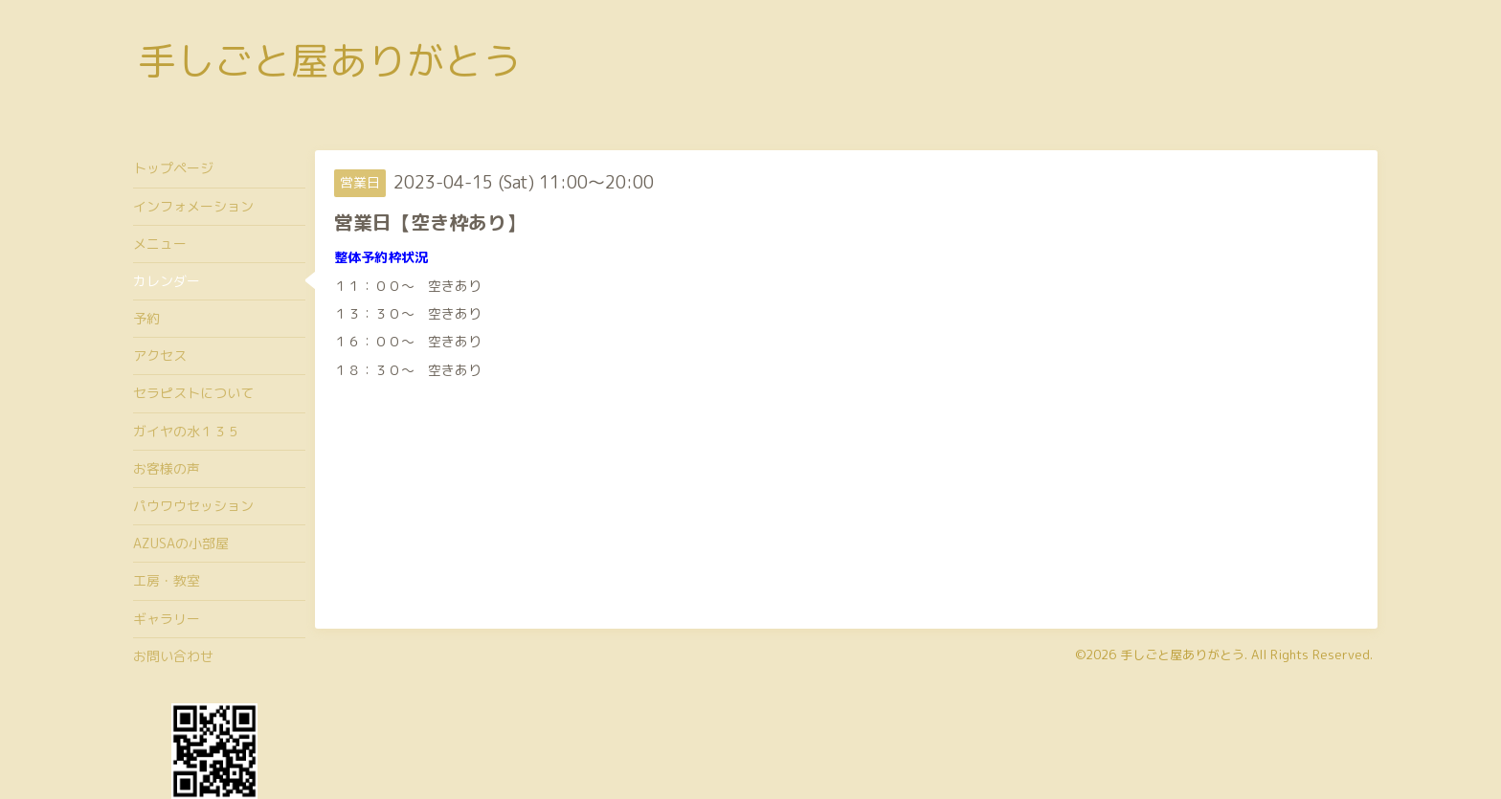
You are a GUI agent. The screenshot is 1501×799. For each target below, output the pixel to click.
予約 (146, 318)
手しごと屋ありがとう (329, 60)
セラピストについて (193, 393)
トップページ (173, 168)
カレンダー (166, 281)
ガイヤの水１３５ (186, 431)
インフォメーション (193, 206)
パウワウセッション (193, 506)
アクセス (160, 355)
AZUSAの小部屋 (181, 543)
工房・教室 (166, 580)
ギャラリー (166, 619)
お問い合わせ (173, 656)
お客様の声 (166, 468)
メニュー (160, 243)
